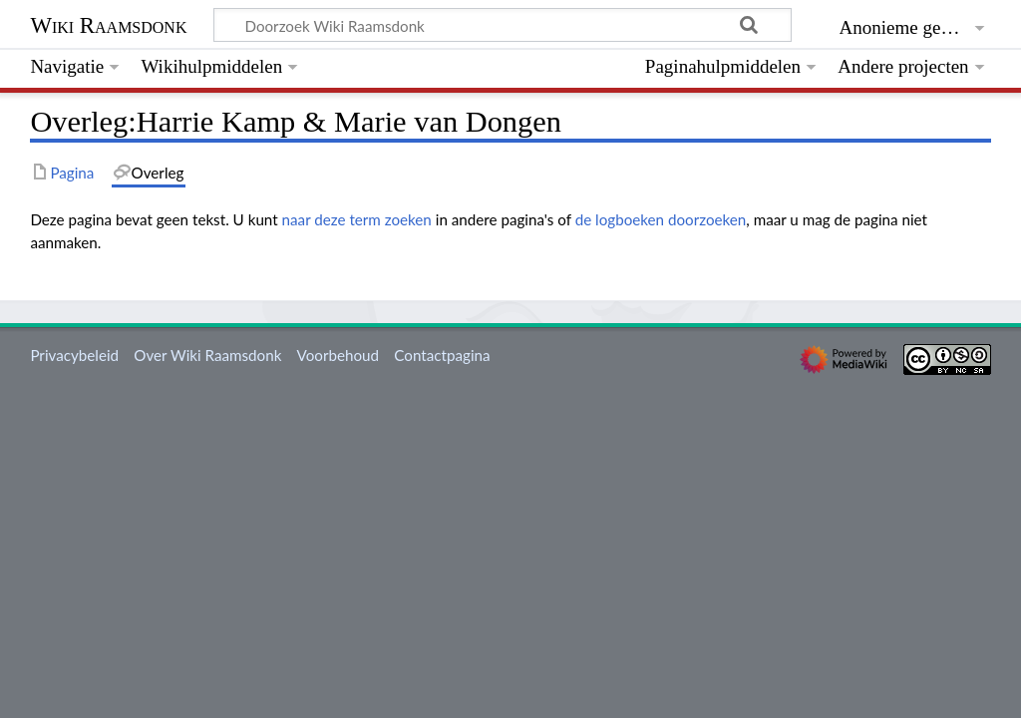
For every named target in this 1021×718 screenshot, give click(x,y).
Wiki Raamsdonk (108, 25)
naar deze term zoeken (357, 219)
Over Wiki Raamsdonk (207, 355)
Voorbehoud (338, 355)
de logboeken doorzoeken (661, 219)
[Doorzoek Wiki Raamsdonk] (502, 25)
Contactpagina (442, 355)
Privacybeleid (74, 355)
